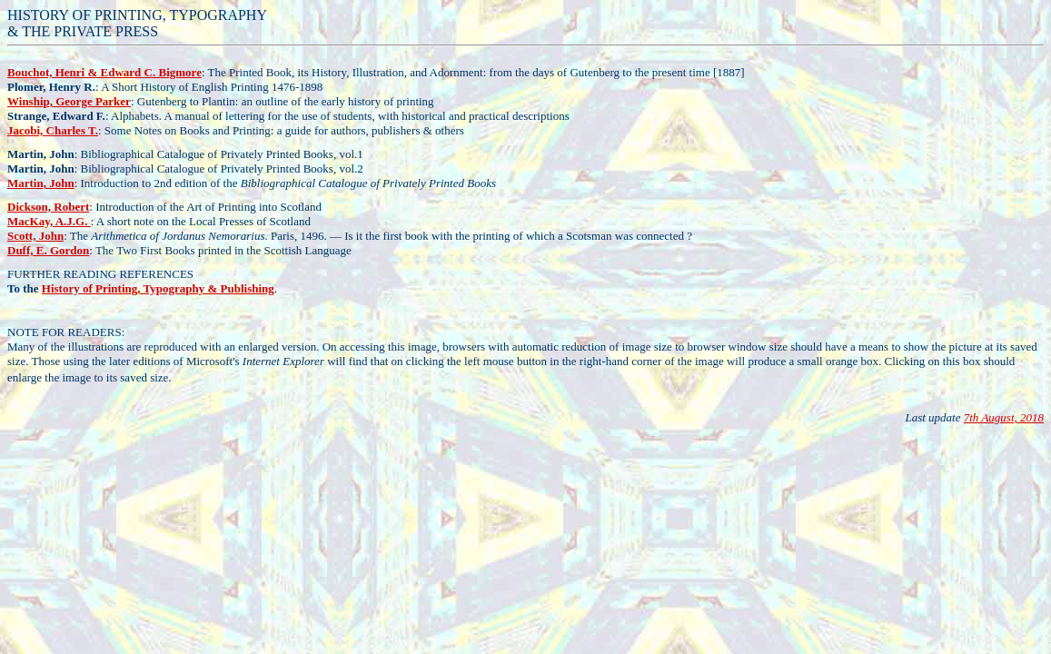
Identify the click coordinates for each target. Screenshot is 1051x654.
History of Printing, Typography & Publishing (158, 288)
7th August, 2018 (1004, 417)
